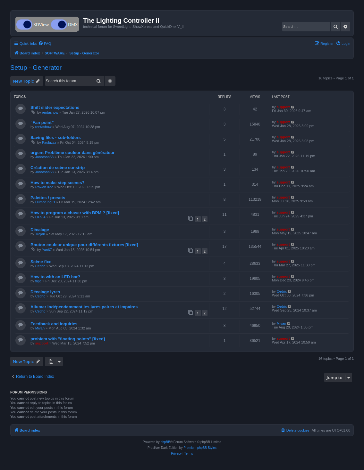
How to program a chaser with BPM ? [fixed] (74, 212)
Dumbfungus (45, 202)
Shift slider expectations (54, 107)
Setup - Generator (36, 67)
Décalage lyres (45, 291)
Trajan (40, 234)
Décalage (39, 229)
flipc (38, 281)
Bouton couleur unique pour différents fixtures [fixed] (84, 244)
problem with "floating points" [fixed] (67, 338)
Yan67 (47, 250)
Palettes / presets (47, 197)
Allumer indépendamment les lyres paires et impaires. (84, 306)
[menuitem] (44, 43)
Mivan (40, 328)
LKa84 (40, 217)
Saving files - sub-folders (55, 137)
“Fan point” (42, 122)
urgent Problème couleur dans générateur (72, 152)
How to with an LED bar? (55, 276)
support (283, 107)
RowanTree (44, 187)
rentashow (50, 112)
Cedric (40, 266)
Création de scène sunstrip (57, 167)
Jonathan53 (44, 157)
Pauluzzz (49, 142)
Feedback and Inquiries (54, 323)
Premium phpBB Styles (199, 448)
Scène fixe (40, 261)
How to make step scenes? (57, 182)
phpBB (165, 442)
